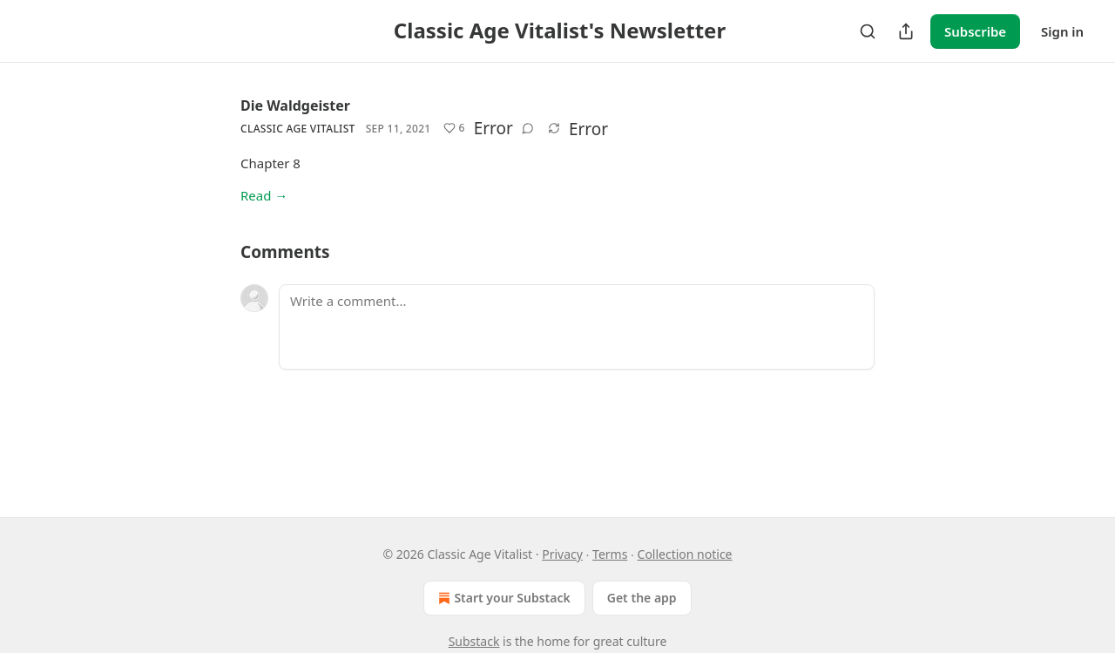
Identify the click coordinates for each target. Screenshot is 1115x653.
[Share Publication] (906, 31)
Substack (474, 641)
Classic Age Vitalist (297, 128)
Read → (263, 195)
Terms (609, 554)
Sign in (1062, 31)
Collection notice (685, 554)
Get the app (642, 597)
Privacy (562, 554)
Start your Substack (502, 598)
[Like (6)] (454, 128)
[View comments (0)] (528, 128)
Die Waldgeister (295, 105)
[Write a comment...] (577, 327)
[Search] (867, 31)
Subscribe (975, 31)
